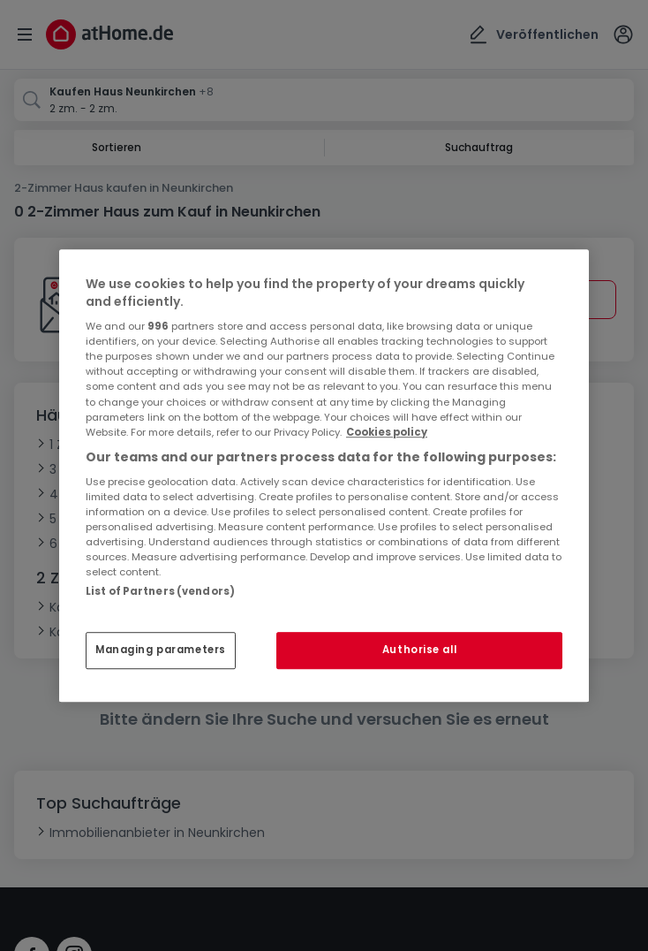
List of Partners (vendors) (160, 591)
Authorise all (419, 650)
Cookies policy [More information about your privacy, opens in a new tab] (386, 432)
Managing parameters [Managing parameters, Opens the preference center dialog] (160, 650)
